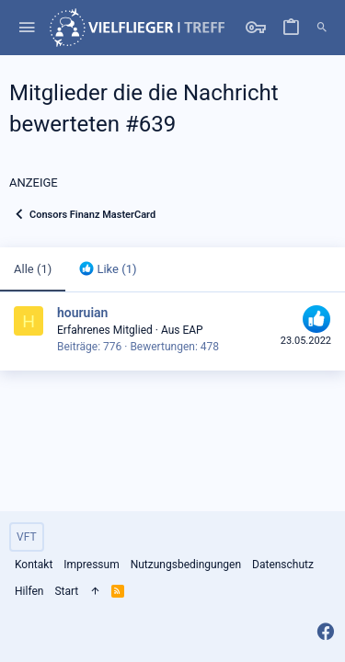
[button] (27, 28)
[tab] (107, 269)
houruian (82, 312)
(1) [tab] (33, 269)
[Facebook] (326, 632)
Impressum (91, 564)
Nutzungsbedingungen (186, 564)
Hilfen (29, 591)
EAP (192, 330)
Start (66, 591)
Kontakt (33, 564)
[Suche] (322, 27)
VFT (27, 537)
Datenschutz (283, 564)
